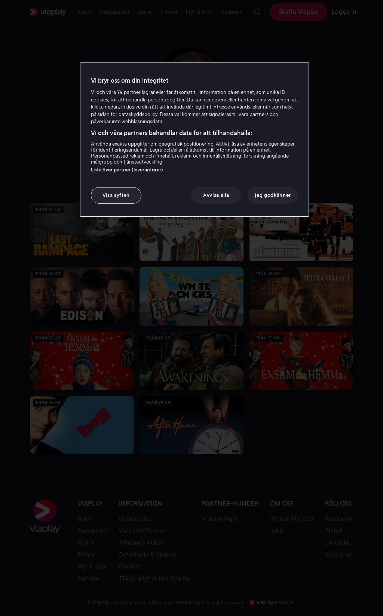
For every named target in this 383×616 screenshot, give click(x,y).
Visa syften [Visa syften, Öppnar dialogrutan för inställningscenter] (116, 195)
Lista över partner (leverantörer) (127, 169)
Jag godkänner (273, 195)
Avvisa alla (216, 195)
